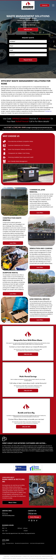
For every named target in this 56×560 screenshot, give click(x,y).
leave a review (40, 451)
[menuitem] (4, 543)
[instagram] (32, 520)
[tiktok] (37, 520)
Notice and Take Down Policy (35, 556)
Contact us (48, 111)
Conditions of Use (26, 556)
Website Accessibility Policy (47, 556)
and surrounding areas (8, 515)
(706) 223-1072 (32, 514)
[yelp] (34, 520)
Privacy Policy (6, 556)
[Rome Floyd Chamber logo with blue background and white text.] (21, 468)
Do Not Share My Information (16, 556)
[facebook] (29, 520)
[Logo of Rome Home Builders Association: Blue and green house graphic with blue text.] (35, 468)
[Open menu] (53, 5)
